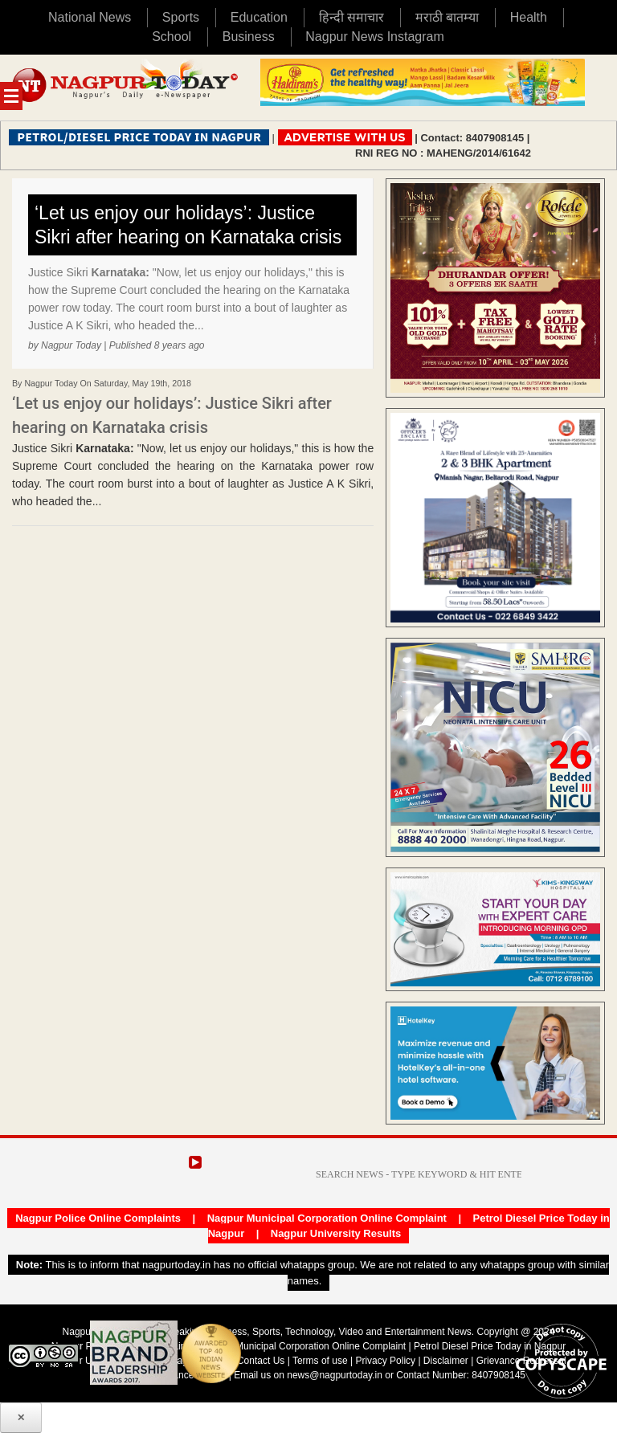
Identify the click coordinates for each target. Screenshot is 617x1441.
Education (259, 17)
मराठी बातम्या (447, 17)
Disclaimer (447, 1360)
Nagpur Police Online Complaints (98, 1218)
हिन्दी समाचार (351, 17)
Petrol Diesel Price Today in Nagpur (490, 1346)
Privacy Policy (385, 1360)
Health (528, 17)
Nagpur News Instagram (374, 36)
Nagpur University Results (336, 1233)
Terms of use (320, 1360)
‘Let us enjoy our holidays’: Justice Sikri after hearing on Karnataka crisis (188, 224)
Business (249, 36)
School (171, 36)
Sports (180, 17)
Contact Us (260, 1360)
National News (89, 17)
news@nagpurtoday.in (334, 1375)
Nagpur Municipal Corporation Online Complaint (327, 1218)
